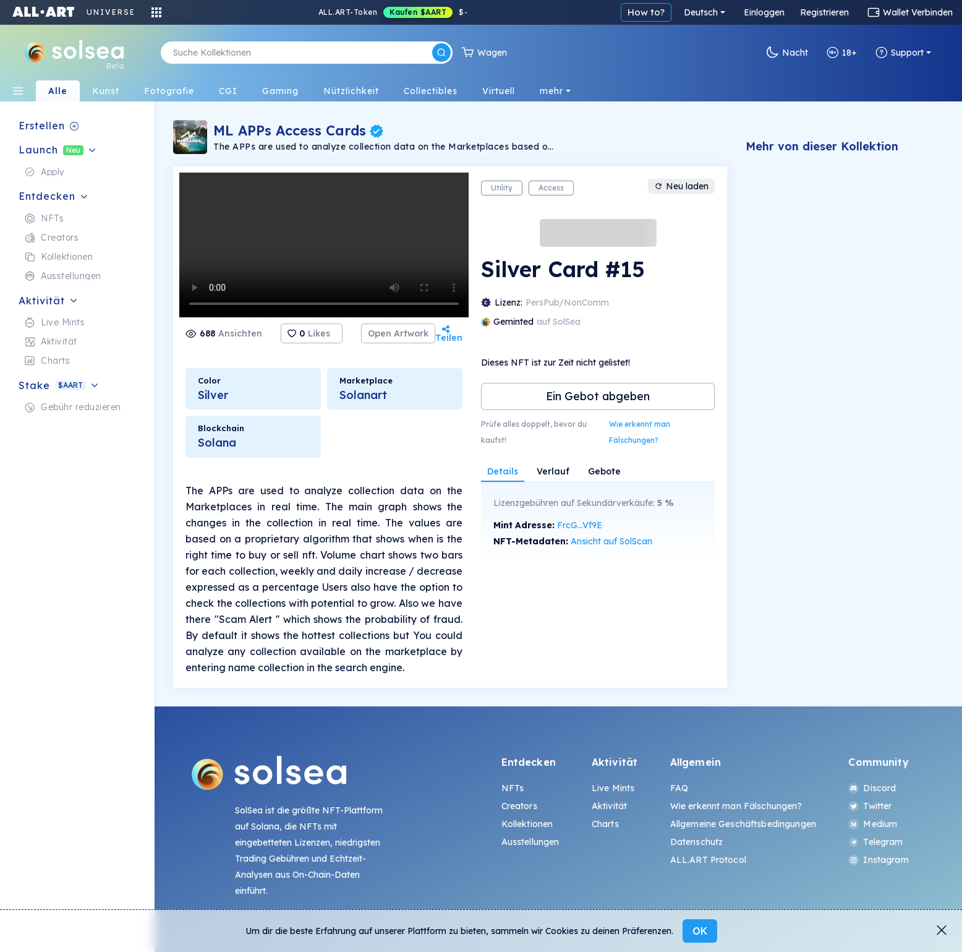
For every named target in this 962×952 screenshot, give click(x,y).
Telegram (875, 841)
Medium (872, 824)
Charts (605, 824)
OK (699, 931)
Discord (872, 788)
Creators (519, 806)
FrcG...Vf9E (579, 525)
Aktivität (609, 806)
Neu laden (681, 186)
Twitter (870, 806)
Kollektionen (527, 824)
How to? (646, 12)
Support (899, 52)
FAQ (679, 788)
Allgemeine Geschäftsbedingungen (743, 824)
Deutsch (701, 12)
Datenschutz (696, 841)
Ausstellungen (530, 841)
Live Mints (613, 788)
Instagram (878, 859)
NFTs (512, 788)
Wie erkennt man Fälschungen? (639, 432)
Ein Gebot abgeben (598, 396)
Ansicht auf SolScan (611, 541)
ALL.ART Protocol (708, 859)
